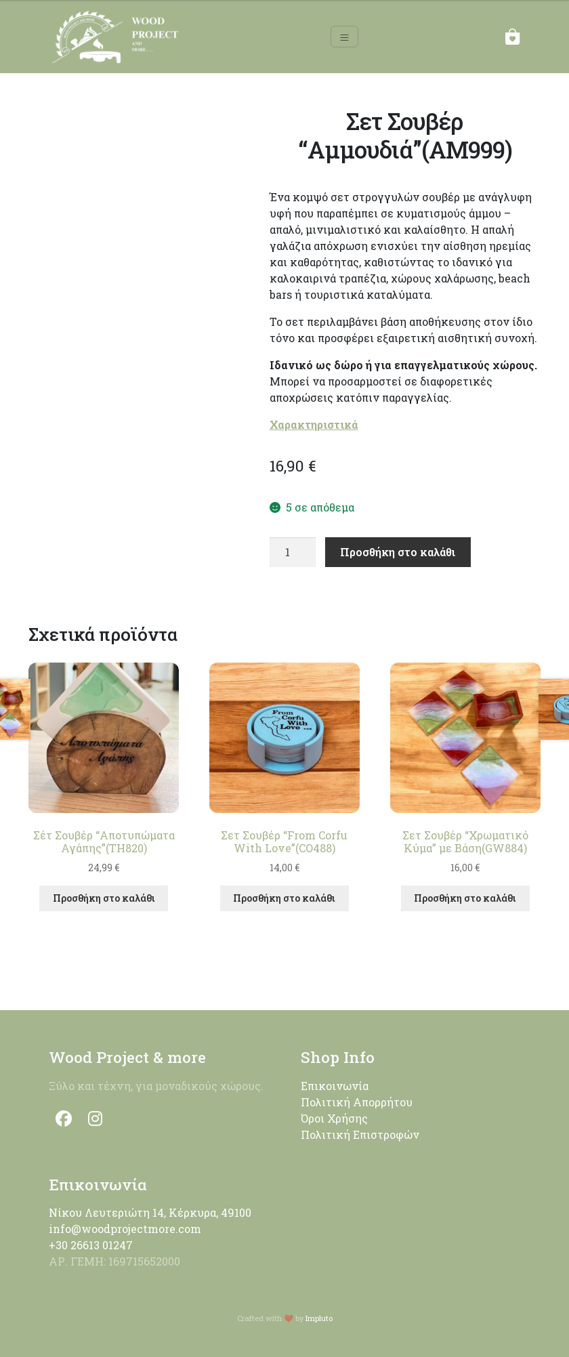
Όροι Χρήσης (334, 1118)
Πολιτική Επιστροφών (360, 1134)
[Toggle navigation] (344, 37)
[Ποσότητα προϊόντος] (293, 552)
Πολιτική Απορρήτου (357, 1102)
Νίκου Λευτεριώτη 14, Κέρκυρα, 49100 (150, 1212)
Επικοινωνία (334, 1086)
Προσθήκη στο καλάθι (397, 552)
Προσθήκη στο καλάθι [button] (104, 898)
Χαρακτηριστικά (314, 424)
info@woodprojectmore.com (125, 1229)
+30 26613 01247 (91, 1245)
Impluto (319, 1318)
